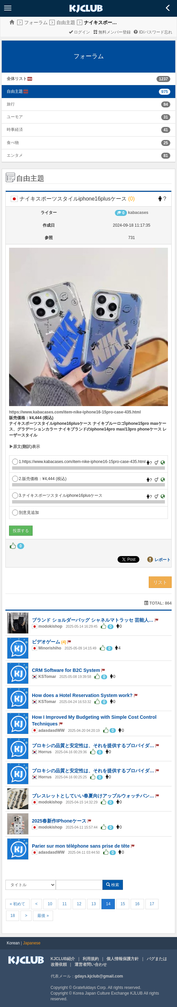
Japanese (32, 943)
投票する (21, 530)
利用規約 (91, 958)
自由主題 (65, 22)
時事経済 (15, 129)
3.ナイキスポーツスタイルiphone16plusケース (57, 495)
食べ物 (13, 142)
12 (79, 904)
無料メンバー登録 (112, 32)
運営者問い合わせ (91, 964)
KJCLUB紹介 (63, 958)
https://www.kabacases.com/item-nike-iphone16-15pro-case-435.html (75, 412)
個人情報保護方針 (122, 958)
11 (64, 904)
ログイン (79, 32)
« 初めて (17, 904)
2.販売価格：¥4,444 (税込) (39, 479)
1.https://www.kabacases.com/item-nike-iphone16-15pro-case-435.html (79, 462)
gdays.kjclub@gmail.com (99, 976)
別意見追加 (25, 513)
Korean (13, 943)
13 (93, 904)
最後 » (43, 915)
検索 (112, 884)
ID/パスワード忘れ (153, 32)
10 (50, 904)
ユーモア (15, 116)
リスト (160, 582)
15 (123, 904)
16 (137, 904)
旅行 (11, 104)
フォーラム (36, 22)
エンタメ (15, 155)
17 (152, 904)
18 (12, 915)
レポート (162, 559)
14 (108, 904)
